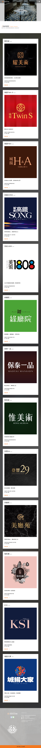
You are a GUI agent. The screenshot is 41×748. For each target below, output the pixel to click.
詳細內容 (6, 85)
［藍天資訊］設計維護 (20, 746)
